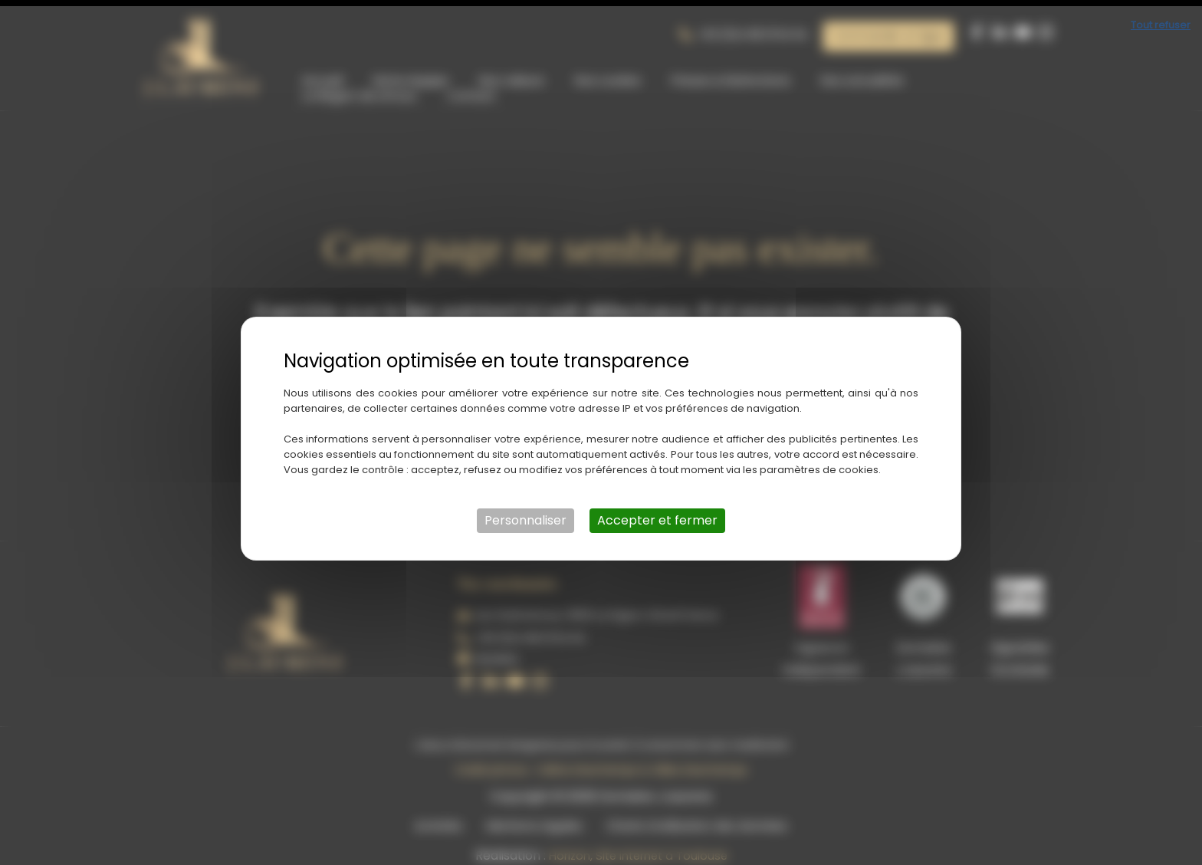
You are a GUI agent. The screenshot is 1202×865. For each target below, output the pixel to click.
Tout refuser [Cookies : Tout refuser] (1161, 19)
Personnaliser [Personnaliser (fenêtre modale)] (525, 514)
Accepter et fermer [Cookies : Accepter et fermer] (657, 514)
